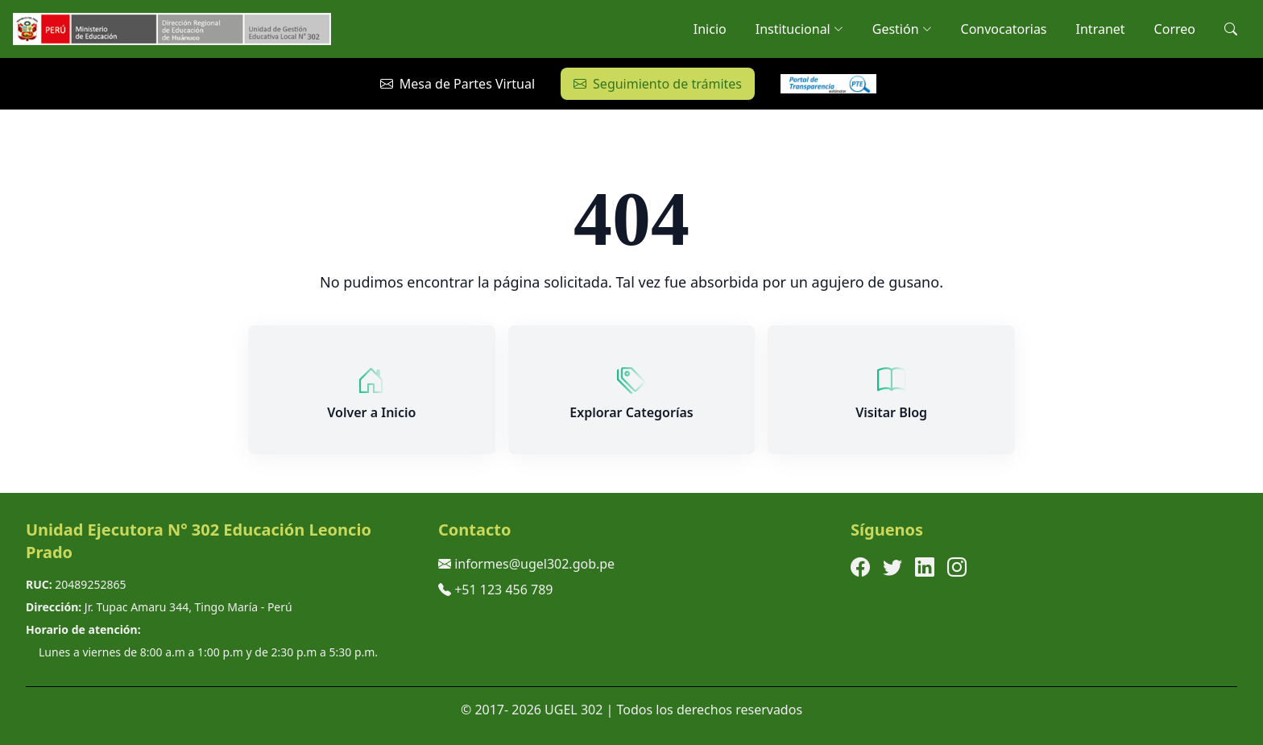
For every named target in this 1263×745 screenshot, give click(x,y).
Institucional (799, 29)
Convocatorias (1004, 29)
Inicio (710, 29)
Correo (1174, 29)
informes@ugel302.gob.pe (534, 564)
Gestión (902, 29)
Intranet (1100, 29)
